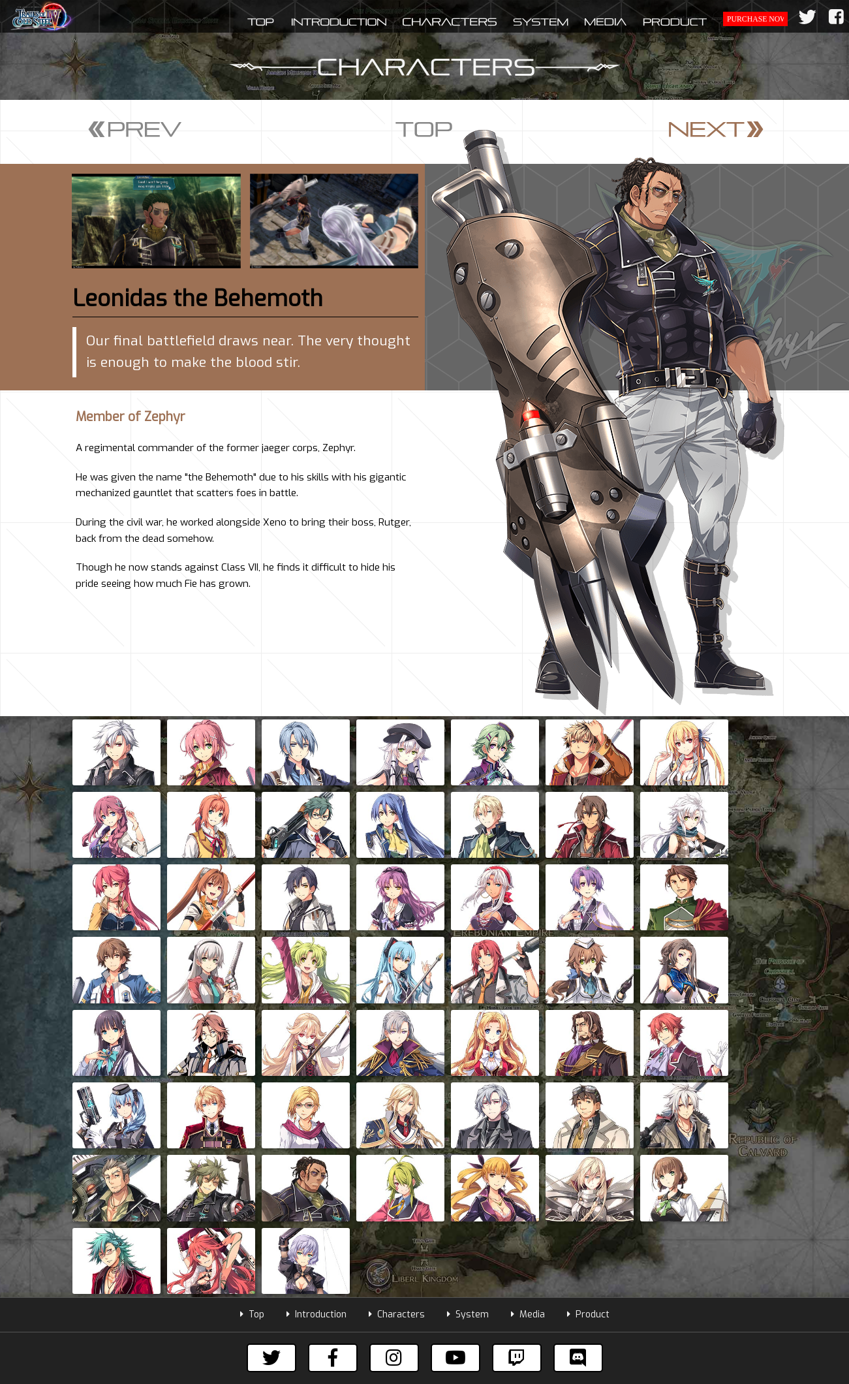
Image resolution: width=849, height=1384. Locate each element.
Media (528, 1063)
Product (588, 1063)
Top (252, 1063)
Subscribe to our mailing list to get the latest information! (424, 1151)
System (468, 1063)
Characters (397, 1063)
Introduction (316, 1063)
